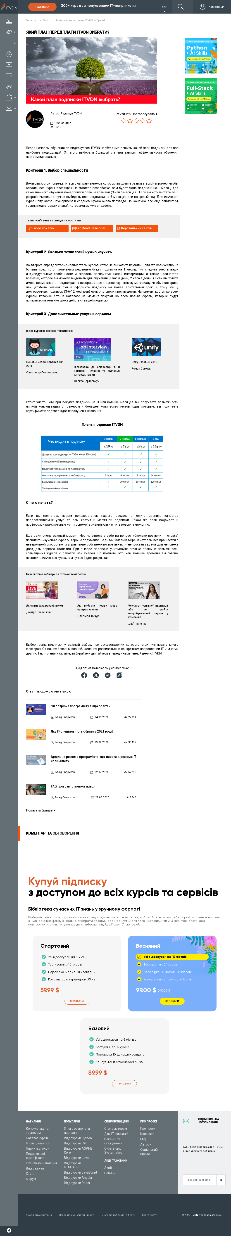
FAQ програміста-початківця (73, 786)
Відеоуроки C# (75, 1143)
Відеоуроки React (77, 1183)
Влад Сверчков (65, 717)
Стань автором (115, 1128)
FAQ (143, 1139)
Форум (31, 1179)
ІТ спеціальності (38, 1143)
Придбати (77, 1001)
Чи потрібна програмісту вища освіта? (80, 706)
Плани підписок (37, 1148)
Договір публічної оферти (118, 1215)
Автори (145, 1144)
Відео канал (35, 1168)
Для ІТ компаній (116, 1134)
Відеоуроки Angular (78, 1177)
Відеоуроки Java (76, 1158)
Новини (109, 1173)
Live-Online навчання (41, 1163)
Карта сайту (149, 1215)
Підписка (42, 6)
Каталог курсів (37, 1138)
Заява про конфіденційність (77, 1215)
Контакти (147, 1134)
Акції (108, 1168)
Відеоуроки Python (78, 1138)
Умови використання (39, 1215)
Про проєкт (148, 1128)
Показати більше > (40, 810)
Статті (30, 1173)
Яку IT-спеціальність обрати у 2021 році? (82, 731)
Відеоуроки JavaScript (80, 1172)
